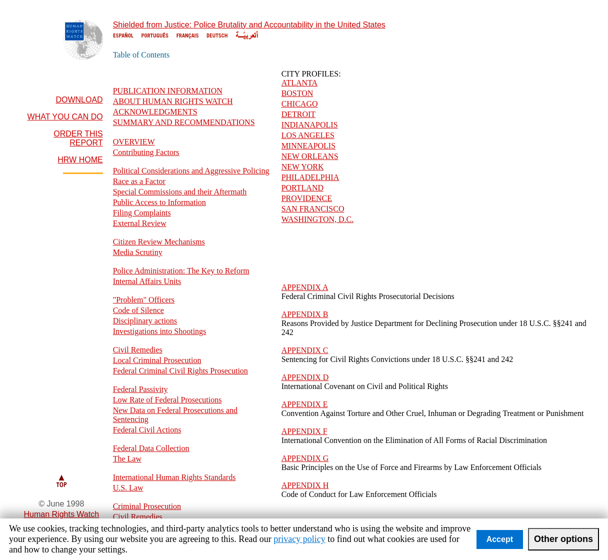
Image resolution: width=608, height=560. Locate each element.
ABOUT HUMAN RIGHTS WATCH (173, 101)
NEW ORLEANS (310, 156)
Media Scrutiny (137, 252)
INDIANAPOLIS (310, 124)
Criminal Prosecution (147, 506)
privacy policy (299, 539)
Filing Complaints (142, 212)
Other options (563, 539)
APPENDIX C (305, 350)
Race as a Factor (139, 181)
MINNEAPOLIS (309, 146)
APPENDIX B (305, 314)
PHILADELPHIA (311, 177)
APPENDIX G (305, 458)
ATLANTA (300, 82)
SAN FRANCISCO (313, 208)
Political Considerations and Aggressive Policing (191, 170)
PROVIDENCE (307, 198)
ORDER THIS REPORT (78, 138)
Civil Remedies (137, 350)
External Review (139, 223)
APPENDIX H (305, 485)
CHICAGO (300, 104)
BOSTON (298, 93)
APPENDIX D (305, 377)
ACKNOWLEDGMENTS (155, 112)
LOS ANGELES (308, 135)
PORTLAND (303, 188)
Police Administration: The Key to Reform (181, 270)
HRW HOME (80, 160)
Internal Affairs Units (147, 281)
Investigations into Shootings (159, 331)
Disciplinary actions (145, 320)
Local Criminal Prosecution (157, 360)
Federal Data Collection (151, 448)
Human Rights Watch (62, 514)
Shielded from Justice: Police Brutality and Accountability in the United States (249, 24)
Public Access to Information (159, 202)
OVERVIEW (134, 142)
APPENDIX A (305, 287)
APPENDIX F (305, 431)
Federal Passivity (140, 389)
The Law (127, 458)
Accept (499, 539)
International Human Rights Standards (174, 477)
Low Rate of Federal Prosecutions (167, 400)
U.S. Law (128, 488)
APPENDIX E (305, 404)
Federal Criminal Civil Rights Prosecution (180, 370)
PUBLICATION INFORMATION (167, 90)
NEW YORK (303, 166)
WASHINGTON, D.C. (318, 219)
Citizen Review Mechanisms (159, 242)
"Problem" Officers (143, 300)
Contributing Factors (146, 152)
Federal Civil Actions (147, 430)
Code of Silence (138, 310)
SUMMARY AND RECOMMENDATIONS (184, 122)
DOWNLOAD (79, 100)
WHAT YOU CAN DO (65, 116)
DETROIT (299, 114)
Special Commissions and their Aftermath (180, 192)
